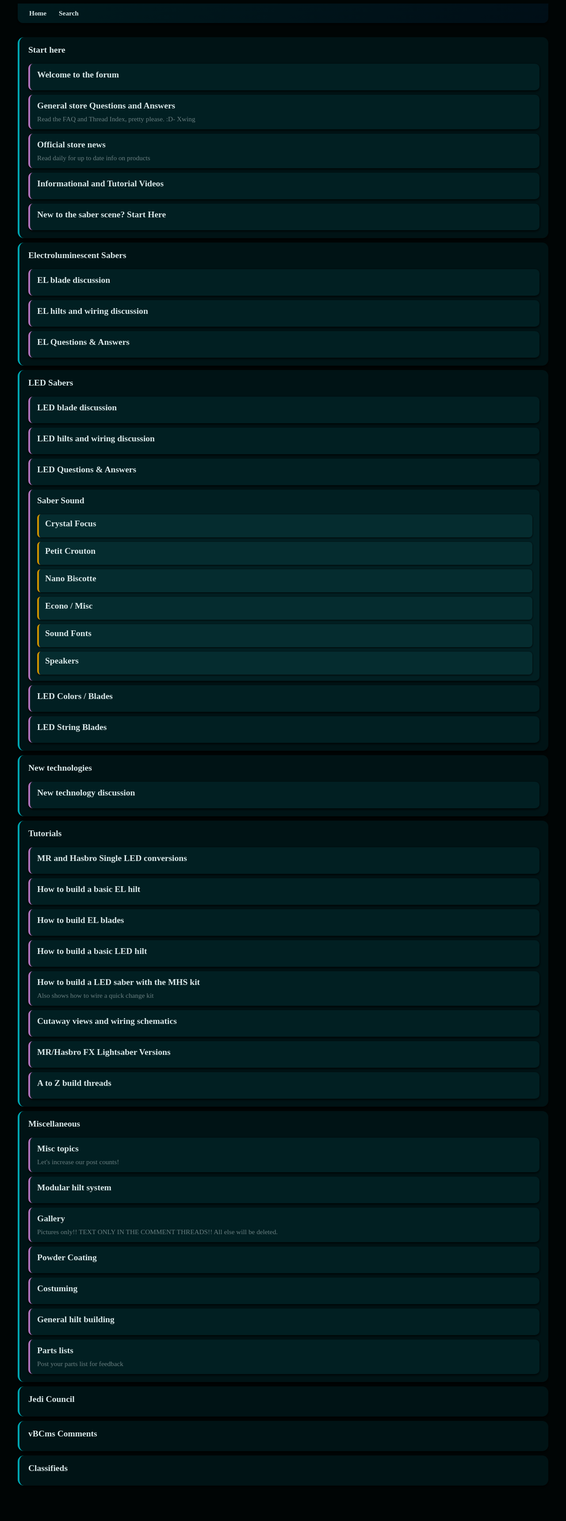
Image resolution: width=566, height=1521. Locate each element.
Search (69, 13)
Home (37, 13)
